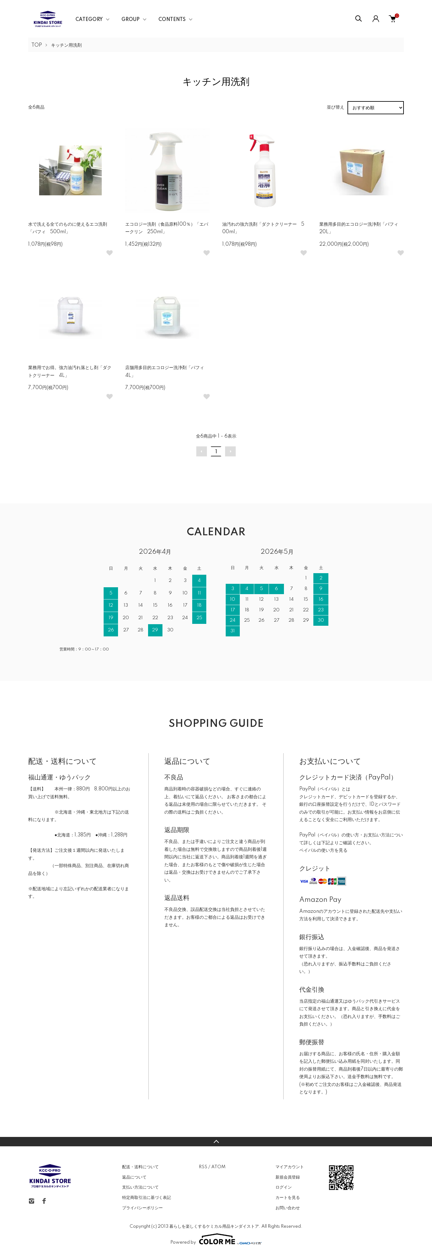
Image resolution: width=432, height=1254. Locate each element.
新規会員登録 (287, 1177)
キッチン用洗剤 (66, 45)
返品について (134, 1177)
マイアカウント (289, 1167)
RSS (203, 1167)
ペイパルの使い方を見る (323, 850)
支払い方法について (140, 1187)
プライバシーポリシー (142, 1208)
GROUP (130, 19)
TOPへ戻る (216, 1141)
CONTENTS (172, 19)
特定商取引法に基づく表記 (146, 1197)
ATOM (218, 1167)
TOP (36, 45)
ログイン (283, 1187)
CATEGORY (89, 19)
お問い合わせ (287, 1208)
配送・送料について (140, 1167)
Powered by (216, 1239)
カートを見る (287, 1197)
